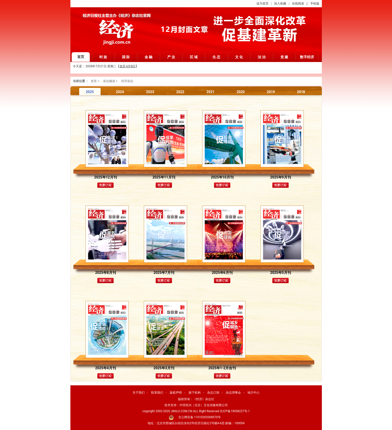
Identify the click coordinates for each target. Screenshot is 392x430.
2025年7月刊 (163, 273)
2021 (210, 92)
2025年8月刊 (105, 273)
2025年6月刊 (222, 273)
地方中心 (253, 392)
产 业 (171, 57)
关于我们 (139, 392)
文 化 (239, 57)
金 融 (149, 57)
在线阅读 (298, 3)
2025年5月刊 (280, 273)
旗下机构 (195, 392)
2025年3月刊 (163, 368)
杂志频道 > (110, 81)
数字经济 (307, 57)
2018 (301, 92)
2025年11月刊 (163, 177)
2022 (180, 92)
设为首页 (262, 3)
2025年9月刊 (280, 177)
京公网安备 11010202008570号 (199, 417)
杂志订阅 (213, 392)
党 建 (284, 57)
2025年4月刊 (105, 368)
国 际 (126, 57)
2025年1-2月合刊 (222, 368)
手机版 (314, 3)
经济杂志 (127, 81)
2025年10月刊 (222, 177)
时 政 (103, 57)
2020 (241, 92)
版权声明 (176, 392)
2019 (271, 92)
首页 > (95, 81)
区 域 (194, 57)
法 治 (262, 57)
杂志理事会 (233, 392)
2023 (150, 92)
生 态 (216, 57)
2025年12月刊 (105, 177)
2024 (120, 92)
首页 (80, 57)
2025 (90, 92)
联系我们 (157, 392)
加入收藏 (280, 3)
